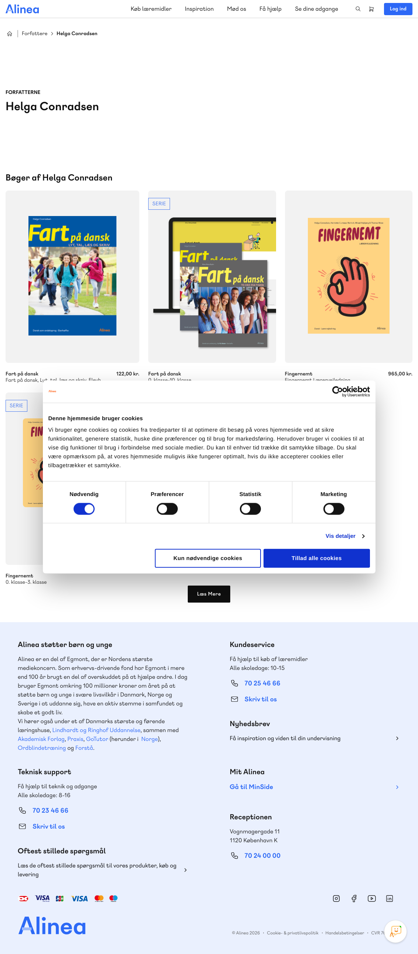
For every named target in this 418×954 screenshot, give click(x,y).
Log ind (398, 9)
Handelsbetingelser (345, 933)
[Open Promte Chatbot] (395, 931)
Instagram (336, 898)
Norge (149, 739)
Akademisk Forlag (41, 739)
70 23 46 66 (50, 810)
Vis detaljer (341, 536)
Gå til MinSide (251, 787)
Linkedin (389, 898)
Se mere (212, 287)
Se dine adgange (316, 9)
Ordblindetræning (42, 748)
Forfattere (34, 34)
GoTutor (97, 739)
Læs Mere (209, 594)
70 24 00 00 (263, 856)
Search (358, 9)
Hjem (10, 34)
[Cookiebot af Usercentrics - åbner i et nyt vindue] (337, 391)
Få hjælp (270, 9)
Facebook (354, 898)
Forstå (84, 748)
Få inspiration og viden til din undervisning (285, 738)
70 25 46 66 (263, 683)
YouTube (371, 898)
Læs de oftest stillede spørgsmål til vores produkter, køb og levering (97, 870)
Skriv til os (261, 699)
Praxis (75, 739)
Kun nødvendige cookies (207, 558)
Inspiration (199, 9)
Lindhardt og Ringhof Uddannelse (96, 730)
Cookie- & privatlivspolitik (292, 933)
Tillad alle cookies (317, 558)
